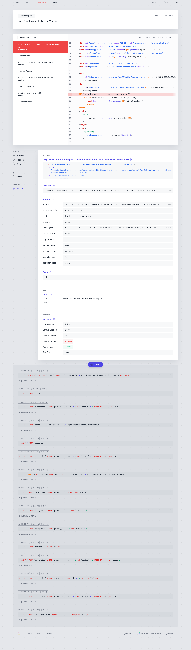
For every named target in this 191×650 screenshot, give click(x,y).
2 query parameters (27, 412)
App (14, 172)
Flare (142, 633)
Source (29, 633)
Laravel (49, 633)
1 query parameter (27, 381)
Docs (39, 633)
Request (16, 151)
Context (16, 184)
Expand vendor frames (27, 37)
